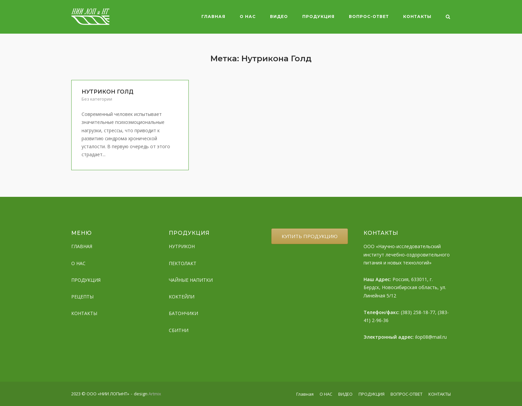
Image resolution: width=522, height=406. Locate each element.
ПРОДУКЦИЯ (318, 16)
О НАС (248, 16)
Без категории (97, 99)
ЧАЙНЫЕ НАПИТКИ (191, 280)
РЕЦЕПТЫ (82, 296)
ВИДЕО (279, 16)
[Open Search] (448, 17)
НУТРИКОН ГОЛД (107, 92)
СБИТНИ (178, 330)
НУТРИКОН (182, 246)
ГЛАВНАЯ (81, 246)
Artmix (154, 394)
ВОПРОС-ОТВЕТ (369, 16)
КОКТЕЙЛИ (181, 296)
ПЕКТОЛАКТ (182, 263)
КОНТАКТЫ (417, 16)
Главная (213, 16)
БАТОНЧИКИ (183, 313)
